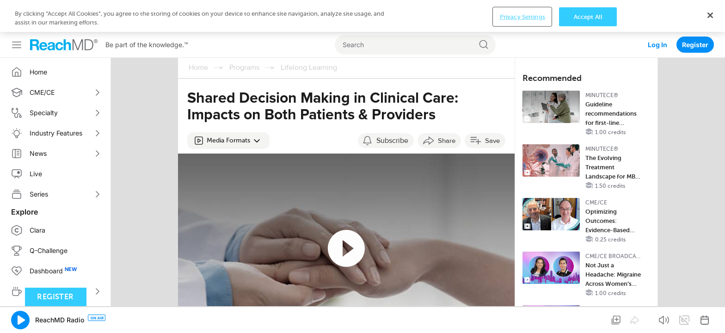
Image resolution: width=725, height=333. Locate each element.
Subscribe (392, 108)
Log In (657, 13)
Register (695, 13)
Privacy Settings (522, 319)
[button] (228, 108)
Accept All (588, 319)
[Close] (710, 318)
